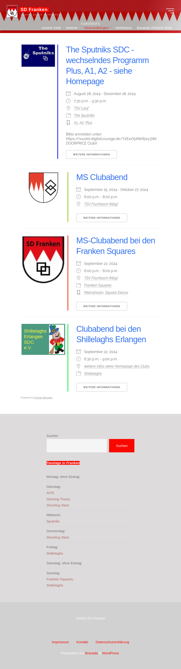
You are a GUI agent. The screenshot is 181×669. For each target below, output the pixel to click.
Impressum (60, 642)
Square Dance (116, 292)
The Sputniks (84, 115)
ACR (50, 493)
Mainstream (93, 292)
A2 (82, 123)
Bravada (91, 653)
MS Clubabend (101, 177)
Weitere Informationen (91, 154)
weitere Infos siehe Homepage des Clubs (117, 366)
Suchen (52, 436)
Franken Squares (98, 285)
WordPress (110, 653)
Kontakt (82, 642)
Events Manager (43, 397)
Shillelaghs (93, 373)
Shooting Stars (58, 505)
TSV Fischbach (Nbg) (101, 204)
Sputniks (53, 521)
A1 (76, 123)
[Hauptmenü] (170, 11)
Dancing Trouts (58, 499)
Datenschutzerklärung (112, 642)
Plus (89, 123)
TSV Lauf (81, 108)
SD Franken (34, 9)
